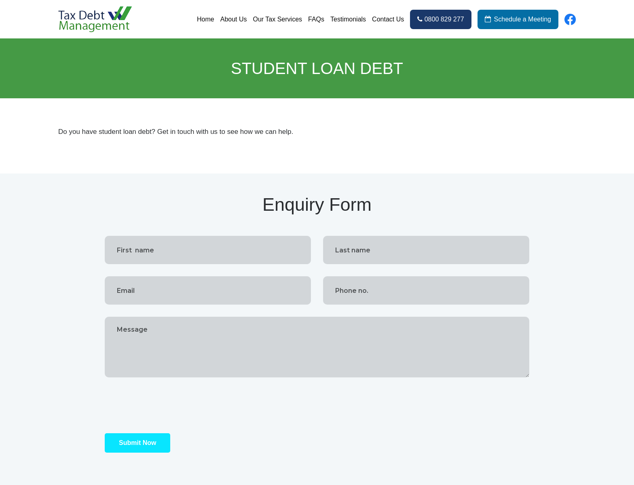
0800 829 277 (440, 19)
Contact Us (388, 19)
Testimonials (348, 19)
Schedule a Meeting (518, 19)
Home (205, 19)
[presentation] (166, 405)
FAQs (316, 19)
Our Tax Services (277, 19)
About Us (233, 19)
